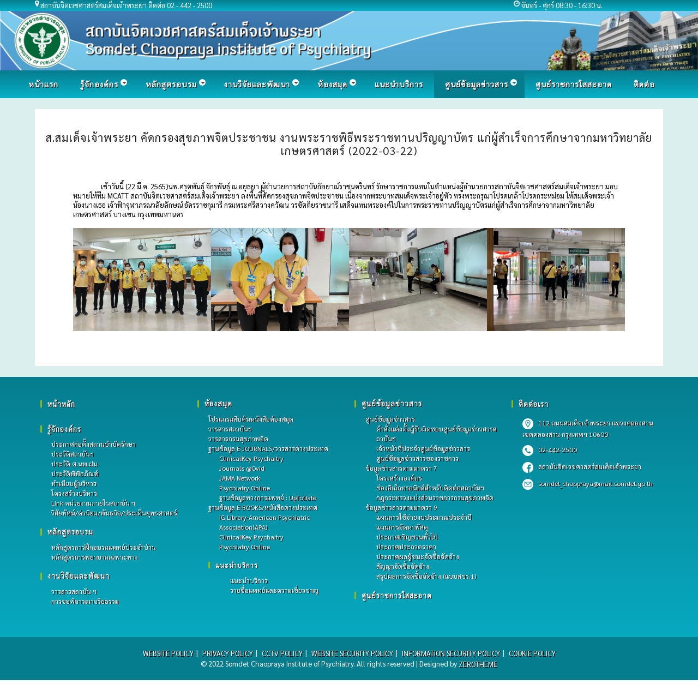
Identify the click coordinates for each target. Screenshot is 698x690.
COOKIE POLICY (534, 653)
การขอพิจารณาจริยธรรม (85, 601)
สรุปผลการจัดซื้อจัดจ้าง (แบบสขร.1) (426, 576)
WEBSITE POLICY (165, 653)
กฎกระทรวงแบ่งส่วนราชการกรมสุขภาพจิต (435, 497)
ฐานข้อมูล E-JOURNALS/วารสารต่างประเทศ (268, 448)
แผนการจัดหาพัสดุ (402, 527)
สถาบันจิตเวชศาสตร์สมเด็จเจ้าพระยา (581, 466)
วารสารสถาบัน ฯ (74, 591)
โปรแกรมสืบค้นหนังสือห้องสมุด (250, 419)
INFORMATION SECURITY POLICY (451, 653)
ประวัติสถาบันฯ (72, 454)
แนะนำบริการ (236, 565)
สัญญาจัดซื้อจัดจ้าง (402, 566)
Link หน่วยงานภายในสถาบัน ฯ (93, 503)
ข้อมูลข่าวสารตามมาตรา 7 (401, 468)
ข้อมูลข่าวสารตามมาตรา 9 (401, 507)
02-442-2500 (549, 449)
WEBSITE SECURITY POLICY (351, 653)
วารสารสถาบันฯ (230, 428)
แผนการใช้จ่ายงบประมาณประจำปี (424, 517)
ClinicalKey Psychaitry (251, 458)
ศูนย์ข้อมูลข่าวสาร (390, 419)
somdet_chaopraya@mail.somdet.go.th (587, 483)
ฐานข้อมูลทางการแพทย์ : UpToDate (267, 497)
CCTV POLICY (281, 653)
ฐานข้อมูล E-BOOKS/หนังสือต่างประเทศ (262, 507)
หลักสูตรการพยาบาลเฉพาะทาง (94, 557)
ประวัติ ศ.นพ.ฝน (74, 464)
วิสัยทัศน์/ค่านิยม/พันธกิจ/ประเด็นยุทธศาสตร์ (114, 513)
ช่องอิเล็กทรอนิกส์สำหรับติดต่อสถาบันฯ (430, 487)
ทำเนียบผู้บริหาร (74, 483)
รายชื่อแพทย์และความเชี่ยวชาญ (274, 590)
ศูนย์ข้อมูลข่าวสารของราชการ (417, 458)
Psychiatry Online (244, 487)
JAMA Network (239, 477)
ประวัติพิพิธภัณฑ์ (75, 474)
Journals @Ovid (241, 468)
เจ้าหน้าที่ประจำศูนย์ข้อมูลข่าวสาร (423, 448)
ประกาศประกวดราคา (406, 546)
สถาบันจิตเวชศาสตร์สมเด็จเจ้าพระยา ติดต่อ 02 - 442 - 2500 (127, 5)
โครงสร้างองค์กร (399, 477)
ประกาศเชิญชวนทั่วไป (407, 536)
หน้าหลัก (61, 404)
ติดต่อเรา (534, 404)
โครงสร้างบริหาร (74, 493)
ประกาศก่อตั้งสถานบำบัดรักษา (93, 444)
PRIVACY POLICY (225, 653)
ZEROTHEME (478, 664)
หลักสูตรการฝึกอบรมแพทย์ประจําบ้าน (103, 547)
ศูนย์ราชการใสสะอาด (397, 595)
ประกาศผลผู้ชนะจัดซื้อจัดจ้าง (417, 556)
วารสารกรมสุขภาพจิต (238, 438)
